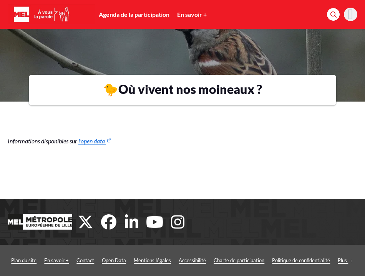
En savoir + (192, 14)
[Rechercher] (333, 14)
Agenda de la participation (134, 14)
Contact (85, 260)
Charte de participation (239, 260)
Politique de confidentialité (301, 260)
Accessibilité (192, 260)
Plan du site (23, 260)
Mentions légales (152, 260)
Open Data (114, 260)
